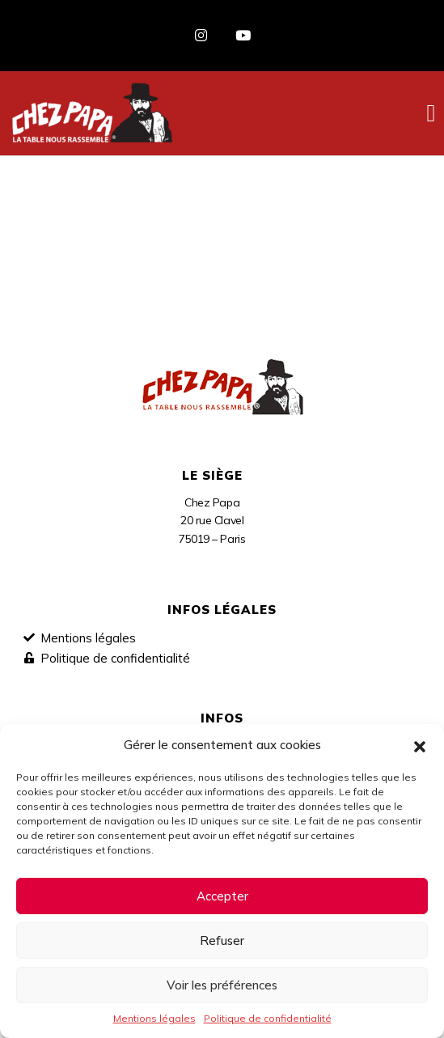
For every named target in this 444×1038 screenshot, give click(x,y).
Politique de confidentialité (268, 1018)
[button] (420, 745)
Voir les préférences (222, 985)
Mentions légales (154, 1018)
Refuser (222, 940)
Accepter (222, 896)
